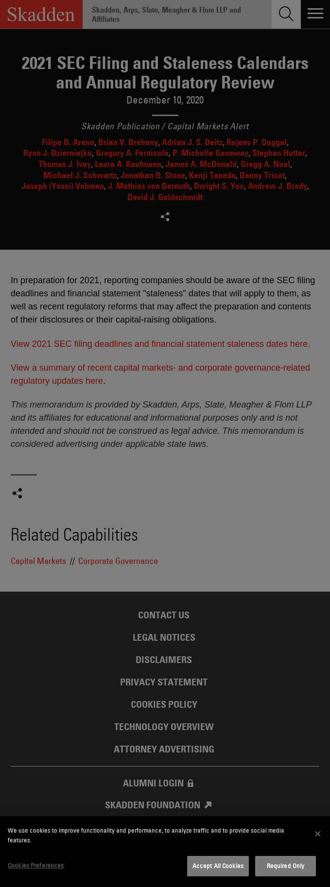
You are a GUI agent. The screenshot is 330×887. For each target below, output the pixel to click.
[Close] (318, 834)
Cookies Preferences (36, 865)
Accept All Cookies (217, 866)
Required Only (286, 866)
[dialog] (165, 851)
